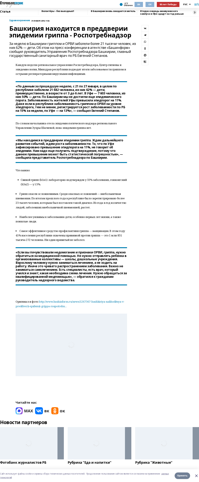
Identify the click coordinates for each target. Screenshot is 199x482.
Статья (5, 11)
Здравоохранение (19, 20)
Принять (182, 475)
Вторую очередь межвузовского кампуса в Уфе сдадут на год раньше (162, 12)
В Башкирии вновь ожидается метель (113, 11)
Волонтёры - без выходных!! (58, 11)
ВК (138, 4)
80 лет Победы (168, 4)
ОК (149, 4)
